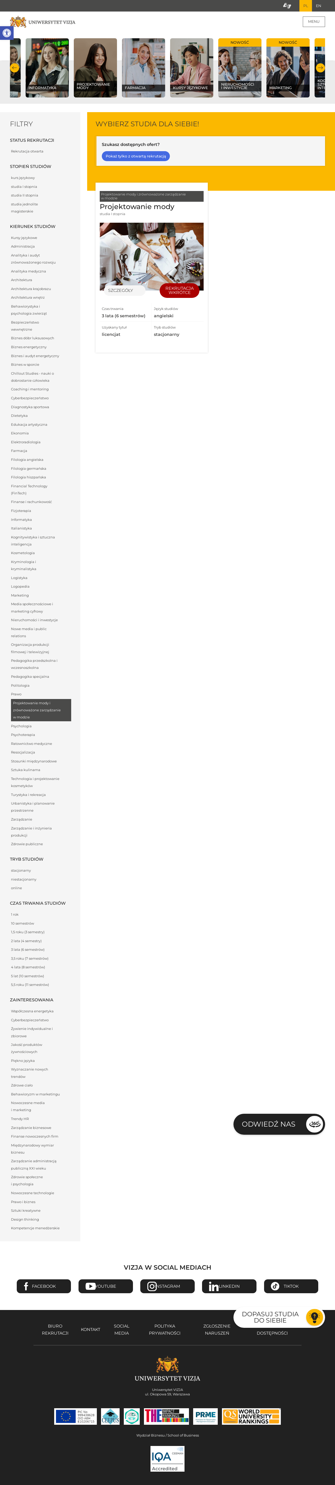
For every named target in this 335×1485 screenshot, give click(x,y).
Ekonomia (20, 434)
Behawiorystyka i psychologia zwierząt (29, 310)
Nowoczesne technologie (32, 1193)
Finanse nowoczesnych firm (34, 1137)
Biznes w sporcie (25, 365)
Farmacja (19, 451)
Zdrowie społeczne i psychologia (27, 1181)
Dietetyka (19, 416)
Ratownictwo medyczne (31, 744)
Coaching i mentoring (30, 390)
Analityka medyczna (28, 272)
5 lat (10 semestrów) (27, 977)
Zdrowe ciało (22, 1086)
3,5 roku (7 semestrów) (29, 959)
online (16, 889)
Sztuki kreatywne (26, 1211)
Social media (121, 1330)
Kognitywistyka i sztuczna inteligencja (33, 541)
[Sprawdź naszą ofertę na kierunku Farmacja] (143, 68)
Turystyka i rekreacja (28, 795)
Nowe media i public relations (29, 632)
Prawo (16, 695)
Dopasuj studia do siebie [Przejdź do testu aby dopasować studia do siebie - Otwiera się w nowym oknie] (270, 1317)
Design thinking (25, 1220)
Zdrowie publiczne (27, 845)
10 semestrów (22, 924)
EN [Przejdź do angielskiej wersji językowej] (318, 6)
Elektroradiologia (26, 443)
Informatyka (21, 520)
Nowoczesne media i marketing (28, 1106)
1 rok (15, 915)
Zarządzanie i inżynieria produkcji (31, 832)
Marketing (20, 596)
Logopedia (20, 587)
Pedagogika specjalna (30, 677)
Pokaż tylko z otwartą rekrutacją (136, 156)
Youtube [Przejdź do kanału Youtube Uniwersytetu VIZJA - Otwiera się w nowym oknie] (105, 1286)
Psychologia (21, 727)
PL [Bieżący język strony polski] (305, 6)
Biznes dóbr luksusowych (32, 339)
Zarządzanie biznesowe (31, 1128)
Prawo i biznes (23, 1202)
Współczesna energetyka (32, 1012)
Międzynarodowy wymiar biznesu (32, 1149)
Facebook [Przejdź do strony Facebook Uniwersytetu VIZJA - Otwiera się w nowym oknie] (44, 1286)
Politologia (20, 686)
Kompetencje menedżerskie (35, 1229)
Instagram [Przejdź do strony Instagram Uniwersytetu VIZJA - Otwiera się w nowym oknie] (167, 1286)
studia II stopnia (24, 196)
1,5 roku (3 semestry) (27, 933)
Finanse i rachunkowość (31, 502)
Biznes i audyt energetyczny (35, 356)
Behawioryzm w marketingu (35, 1095)
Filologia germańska (28, 469)
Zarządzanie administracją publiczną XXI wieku (34, 1165)
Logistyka (19, 578)
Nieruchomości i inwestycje (34, 621)
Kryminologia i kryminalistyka (23, 565)
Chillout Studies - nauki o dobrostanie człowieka (32, 377)
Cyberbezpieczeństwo (30, 399)
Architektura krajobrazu (31, 289)
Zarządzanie (21, 820)
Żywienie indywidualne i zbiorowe (32, 1032)
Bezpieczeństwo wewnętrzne (25, 326)
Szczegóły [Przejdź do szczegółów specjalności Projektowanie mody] (120, 290)
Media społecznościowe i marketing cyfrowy (32, 608)
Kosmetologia (23, 553)
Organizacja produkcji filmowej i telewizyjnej (30, 648)
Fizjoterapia (21, 511)
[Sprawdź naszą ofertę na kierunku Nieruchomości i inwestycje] (240, 68)
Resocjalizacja (23, 753)
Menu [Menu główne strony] (314, 22)
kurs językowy (23, 178)
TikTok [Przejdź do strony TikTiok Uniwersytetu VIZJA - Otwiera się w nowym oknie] (291, 1286)
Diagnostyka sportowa (30, 408)
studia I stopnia (24, 187)
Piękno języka (23, 1061)
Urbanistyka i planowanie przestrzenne (33, 807)
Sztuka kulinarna (25, 770)
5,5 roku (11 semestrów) (30, 985)
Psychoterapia (23, 735)
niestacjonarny (23, 880)
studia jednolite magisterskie (24, 208)
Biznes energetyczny (29, 348)
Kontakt (90, 1330)
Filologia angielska (27, 460)
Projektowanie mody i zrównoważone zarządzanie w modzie (37, 711)
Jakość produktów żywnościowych (26, 1048)
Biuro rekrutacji (55, 1330)
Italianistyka (21, 529)
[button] (7, 33)
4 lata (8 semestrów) (28, 968)
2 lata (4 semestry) (26, 941)
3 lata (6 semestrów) (27, 950)
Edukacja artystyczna (29, 425)
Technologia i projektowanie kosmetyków (35, 782)
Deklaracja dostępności (272, 1330)
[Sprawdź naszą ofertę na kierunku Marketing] (288, 68)
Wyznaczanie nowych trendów (29, 1073)
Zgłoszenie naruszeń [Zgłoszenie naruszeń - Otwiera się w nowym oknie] (217, 1330)
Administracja (23, 247)
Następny (320, 68)
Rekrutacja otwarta (27, 152)
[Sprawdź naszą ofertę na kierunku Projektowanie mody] (95, 68)
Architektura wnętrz (28, 298)
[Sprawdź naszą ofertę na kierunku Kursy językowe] (192, 68)
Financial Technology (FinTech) (29, 490)
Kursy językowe (24, 238)
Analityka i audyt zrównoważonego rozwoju (33, 259)
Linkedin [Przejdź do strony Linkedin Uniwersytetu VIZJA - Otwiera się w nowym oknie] (229, 1286)
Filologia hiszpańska (28, 478)
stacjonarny (21, 871)
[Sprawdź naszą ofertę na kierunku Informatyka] (47, 68)
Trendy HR (20, 1119)
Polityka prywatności (165, 1330)
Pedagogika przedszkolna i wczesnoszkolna (34, 664)
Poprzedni (14, 68)
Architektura (21, 280)
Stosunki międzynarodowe (34, 762)
